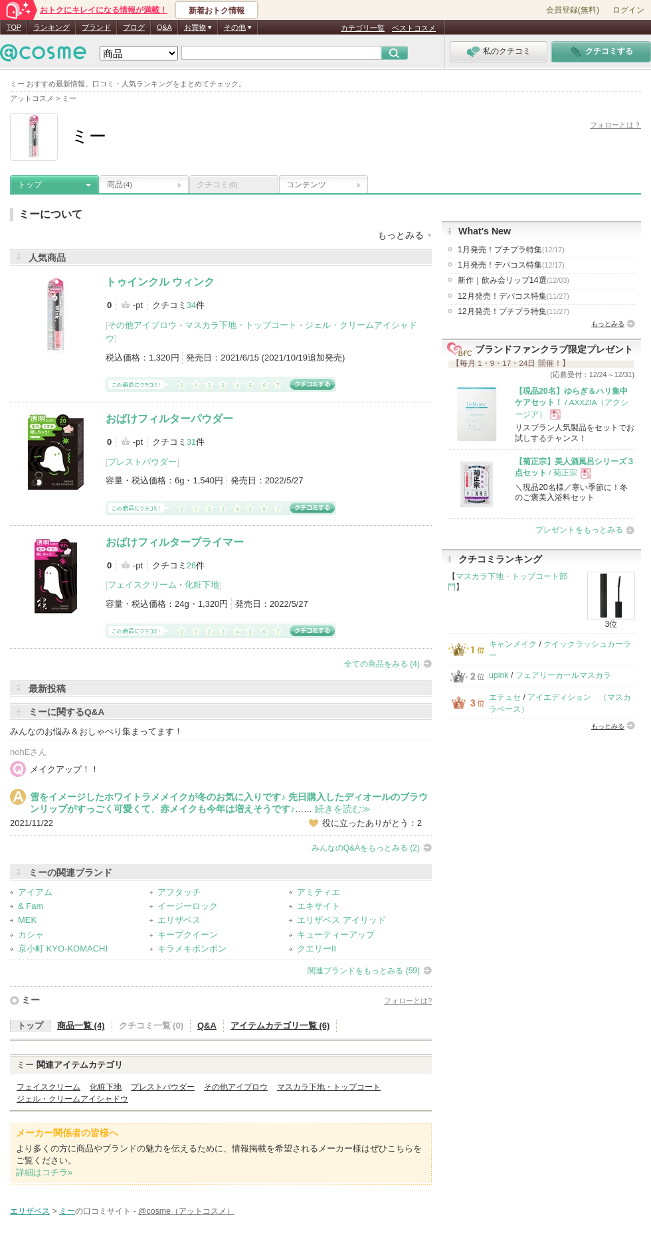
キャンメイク (513, 644)
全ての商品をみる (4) (382, 664)
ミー (30, 1000)
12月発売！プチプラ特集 (513, 311)
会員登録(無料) (572, 10)
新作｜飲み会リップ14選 (513, 280)
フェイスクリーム (142, 585)
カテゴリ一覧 (363, 28)
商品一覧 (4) (81, 1026)
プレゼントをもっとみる (579, 530)
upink (499, 675)
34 (191, 305)
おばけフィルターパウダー (169, 418)
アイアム (35, 892)
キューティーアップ (336, 935)
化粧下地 (202, 585)
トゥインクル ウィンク (160, 282)
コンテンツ (306, 184)
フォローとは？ (615, 125)
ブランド (96, 27)
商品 (119, 184)
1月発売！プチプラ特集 (511, 249)
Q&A (164, 27)
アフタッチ (179, 892)
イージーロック (187, 906)
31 (191, 442)
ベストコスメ (414, 28)
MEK (27, 920)
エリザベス (179, 920)
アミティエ (318, 892)
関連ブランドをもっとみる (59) (364, 970)
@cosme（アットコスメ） (186, 1211)
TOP (14, 27)
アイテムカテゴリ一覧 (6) (280, 1026)
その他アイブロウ (142, 325)
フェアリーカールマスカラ (563, 675)
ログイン (628, 10)
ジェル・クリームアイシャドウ (72, 1099)
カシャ (31, 935)
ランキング (51, 27)
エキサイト (318, 906)
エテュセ (505, 697)
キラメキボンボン (192, 948)
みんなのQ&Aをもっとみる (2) (366, 848)
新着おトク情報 (216, 10)
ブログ (134, 27)
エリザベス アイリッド (341, 920)
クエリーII (316, 948)
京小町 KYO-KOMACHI (63, 948)
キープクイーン (187, 935)
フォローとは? (408, 1001)
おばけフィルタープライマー (175, 542)
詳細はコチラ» (44, 1172)
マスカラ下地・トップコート (241, 325)
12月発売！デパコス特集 (513, 296)
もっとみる (607, 323)
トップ (30, 184)
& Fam (30, 906)
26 (191, 565)
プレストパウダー (142, 462)
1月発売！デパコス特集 (511, 265)
